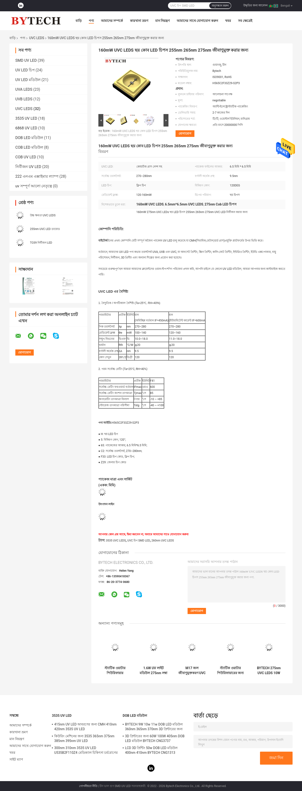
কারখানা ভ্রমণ (139, 21)
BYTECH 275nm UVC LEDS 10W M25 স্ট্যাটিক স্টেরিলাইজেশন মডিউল (269, 670)
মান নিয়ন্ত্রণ (162, 21)
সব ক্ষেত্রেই (245, 21)
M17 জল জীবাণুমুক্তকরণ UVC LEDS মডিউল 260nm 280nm (192, 670)
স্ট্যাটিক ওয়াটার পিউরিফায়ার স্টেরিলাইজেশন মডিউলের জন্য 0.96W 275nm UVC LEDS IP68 (115, 670)
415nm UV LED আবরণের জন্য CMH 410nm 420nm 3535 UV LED (85, 726)
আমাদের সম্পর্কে (112, 21)
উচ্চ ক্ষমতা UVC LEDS (42, 215)
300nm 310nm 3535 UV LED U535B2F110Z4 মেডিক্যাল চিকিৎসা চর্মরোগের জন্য (86, 751)
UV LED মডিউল (28, 80)
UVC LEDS (36, 38)
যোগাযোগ (185, 133)
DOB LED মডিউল (29, 137)
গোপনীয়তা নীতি (88, 786)
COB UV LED (25, 157)
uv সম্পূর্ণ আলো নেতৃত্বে (33, 186)
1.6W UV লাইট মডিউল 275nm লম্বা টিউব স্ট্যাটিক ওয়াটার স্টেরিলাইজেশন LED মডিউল (153, 670)
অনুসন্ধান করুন (220, 5)
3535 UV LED (26, 118)
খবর (228, 21)
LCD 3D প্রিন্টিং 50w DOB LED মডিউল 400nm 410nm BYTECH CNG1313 (151, 750)
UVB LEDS (23, 99)
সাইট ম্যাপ (16, 759)
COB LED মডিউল (29, 147)
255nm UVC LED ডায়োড (45, 229)
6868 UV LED (26, 128)
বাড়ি (79, 21)
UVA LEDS (23, 89)
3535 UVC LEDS (116, 540)
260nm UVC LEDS (162, 540)
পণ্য (91, 21)
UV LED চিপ (25, 70)
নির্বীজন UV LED (28, 166)
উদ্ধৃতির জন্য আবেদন (255, 5)
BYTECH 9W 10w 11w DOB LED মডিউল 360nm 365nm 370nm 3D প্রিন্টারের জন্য (154, 726)
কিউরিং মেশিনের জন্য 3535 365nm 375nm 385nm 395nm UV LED (84, 738)
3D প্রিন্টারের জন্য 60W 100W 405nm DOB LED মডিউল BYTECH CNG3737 (155, 738)
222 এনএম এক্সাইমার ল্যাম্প (37, 176)
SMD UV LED (26, 60)
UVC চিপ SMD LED (138, 540)
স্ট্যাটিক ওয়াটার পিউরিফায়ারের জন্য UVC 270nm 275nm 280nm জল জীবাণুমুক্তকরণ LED (230, 670)
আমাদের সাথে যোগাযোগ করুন (197, 21)
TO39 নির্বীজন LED (41, 242)
